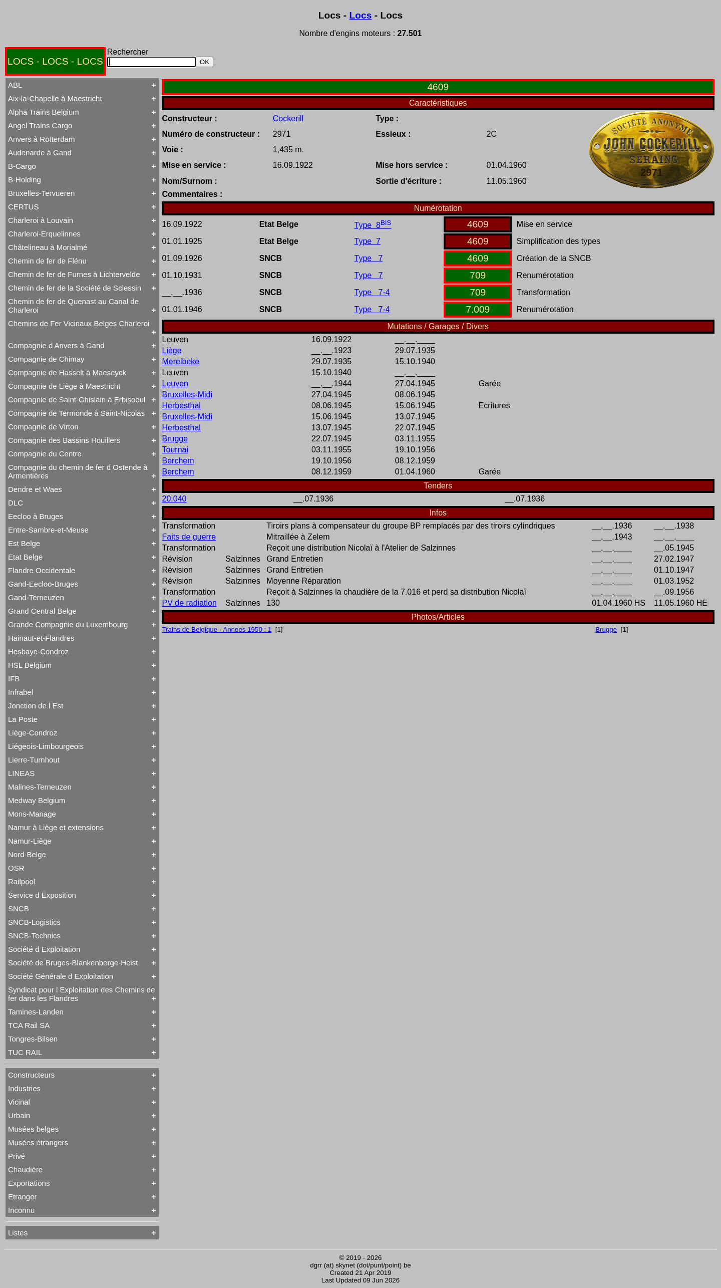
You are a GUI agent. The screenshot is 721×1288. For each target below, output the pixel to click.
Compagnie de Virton (43, 426)
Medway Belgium (36, 800)
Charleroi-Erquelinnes (44, 233)
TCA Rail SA (29, 1025)
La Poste (23, 719)
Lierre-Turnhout (34, 759)
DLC (15, 502)
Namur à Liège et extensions (56, 827)
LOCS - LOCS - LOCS (55, 61)
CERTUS (23, 206)
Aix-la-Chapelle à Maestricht (55, 98)
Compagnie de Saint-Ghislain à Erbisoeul (76, 399)
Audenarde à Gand (40, 152)
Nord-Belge (27, 854)
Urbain (19, 1115)
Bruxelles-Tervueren (41, 193)
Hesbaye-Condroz (38, 651)
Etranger (22, 1196)
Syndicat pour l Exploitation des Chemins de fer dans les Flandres (81, 993)
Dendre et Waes (35, 489)
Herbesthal (181, 405)
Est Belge (24, 543)
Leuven (175, 383)
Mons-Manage (32, 814)
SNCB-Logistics (34, 922)
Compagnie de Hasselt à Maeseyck (67, 372)
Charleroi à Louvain (40, 220)
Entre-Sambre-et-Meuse (48, 530)
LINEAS (21, 773)
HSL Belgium (30, 665)
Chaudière (25, 1169)
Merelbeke (181, 361)
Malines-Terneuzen (40, 787)
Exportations (29, 1183)
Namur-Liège (30, 841)
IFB (14, 678)
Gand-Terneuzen (36, 597)
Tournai (175, 449)
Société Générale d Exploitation (60, 976)
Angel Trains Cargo (40, 125)
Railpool (21, 881)
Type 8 (373, 225)
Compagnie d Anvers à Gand (56, 345)
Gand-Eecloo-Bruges (43, 584)
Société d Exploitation (44, 949)
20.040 (174, 498)
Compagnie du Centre (45, 453)
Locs (360, 15)
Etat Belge (25, 557)
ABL (15, 85)
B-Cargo (22, 166)
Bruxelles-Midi (187, 394)
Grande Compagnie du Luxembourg (68, 624)
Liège (172, 350)
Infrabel (20, 692)
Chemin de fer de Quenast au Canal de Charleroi (73, 305)
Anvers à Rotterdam (41, 139)
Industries (24, 1088)
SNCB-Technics (34, 935)
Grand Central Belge (42, 611)
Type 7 (367, 241)
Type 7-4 (372, 292)
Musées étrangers (38, 1142)
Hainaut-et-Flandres (41, 638)
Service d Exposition (42, 895)
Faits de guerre (189, 537)
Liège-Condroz (32, 732)
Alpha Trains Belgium (43, 112)
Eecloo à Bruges (35, 516)
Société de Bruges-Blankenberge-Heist (73, 962)
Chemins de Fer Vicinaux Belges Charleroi (78, 323)
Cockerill (288, 118)
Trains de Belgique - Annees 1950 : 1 (217, 629)
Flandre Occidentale (41, 570)
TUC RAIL (25, 1052)
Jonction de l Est (35, 705)
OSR (16, 868)
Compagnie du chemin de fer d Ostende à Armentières (78, 471)
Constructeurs (31, 1075)
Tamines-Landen (36, 1011)
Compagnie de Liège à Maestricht (64, 386)
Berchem (178, 460)
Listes (18, 1232)
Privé (16, 1156)
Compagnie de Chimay (46, 359)
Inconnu (21, 1210)
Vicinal (19, 1102)
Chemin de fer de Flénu (47, 260)
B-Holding (24, 179)
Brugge (175, 438)
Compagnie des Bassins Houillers (64, 440)
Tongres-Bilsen (33, 1039)
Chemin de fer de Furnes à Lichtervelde (74, 274)
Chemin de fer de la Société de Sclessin (74, 288)
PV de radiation (189, 603)
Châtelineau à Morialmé (47, 247)
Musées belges (33, 1129)
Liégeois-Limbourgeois (46, 746)
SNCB (18, 908)
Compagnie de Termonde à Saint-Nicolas (76, 413)
